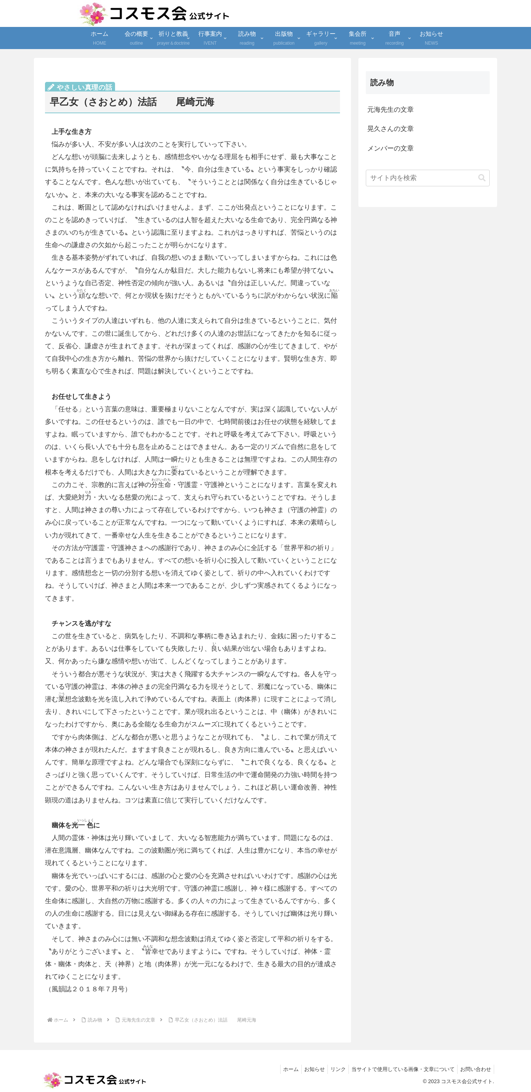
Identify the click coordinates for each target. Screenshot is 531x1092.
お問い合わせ (474, 1069)
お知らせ (306, 1069)
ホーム (281, 1069)
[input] (428, 178)
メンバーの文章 (390, 148)
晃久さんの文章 (390, 128)
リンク (332, 1069)
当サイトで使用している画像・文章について (399, 1069)
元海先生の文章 (390, 109)
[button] (482, 178)
